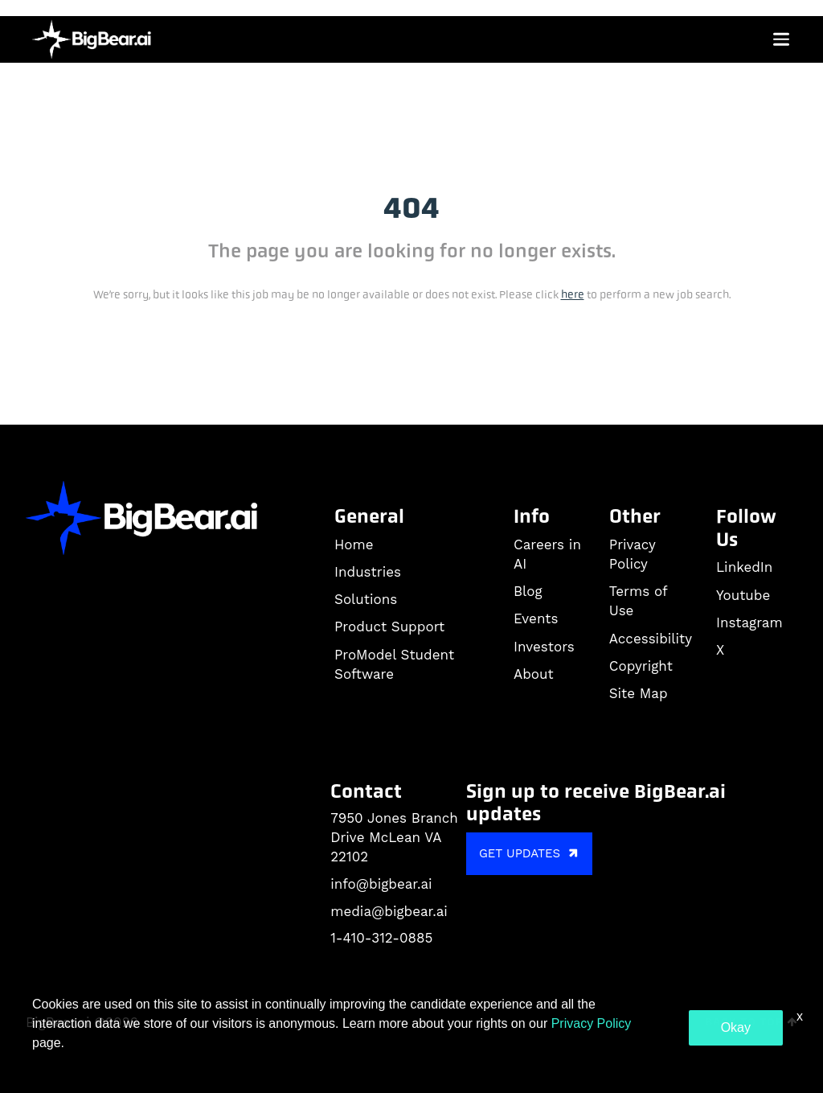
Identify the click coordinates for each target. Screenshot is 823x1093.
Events (536, 618)
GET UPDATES (531, 852)
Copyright (641, 666)
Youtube (743, 595)
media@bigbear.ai (389, 911)
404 (411, 208)
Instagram (749, 622)
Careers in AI (547, 554)
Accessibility (650, 639)
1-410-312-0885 (381, 938)
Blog (528, 591)
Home (354, 544)
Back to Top (751, 1022)
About (534, 674)
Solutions (365, 599)
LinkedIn (744, 567)
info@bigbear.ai (381, 884)
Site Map (638, 693)
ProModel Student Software (394, 664)
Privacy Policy (632, 554)
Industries (367, 572)
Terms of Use (638, 600)
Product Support (389, 626)
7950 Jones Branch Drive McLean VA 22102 (394, 837)
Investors (544, 647)
